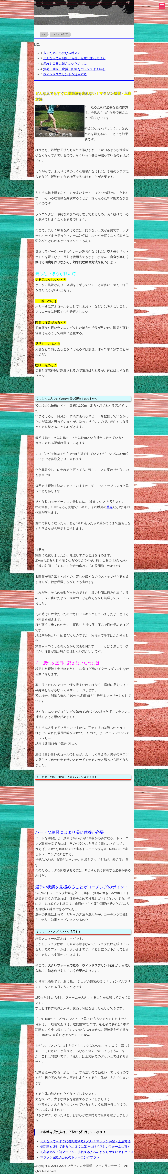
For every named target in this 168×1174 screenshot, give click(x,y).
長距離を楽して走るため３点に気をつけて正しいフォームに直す (85, 1146)
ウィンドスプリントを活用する (65, 74)
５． (39, 931)
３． (39, 663)
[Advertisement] (83, 804)
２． (39, 398)
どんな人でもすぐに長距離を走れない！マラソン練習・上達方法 (85, 1141)
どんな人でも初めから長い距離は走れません (74, 58)
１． (87, 107)
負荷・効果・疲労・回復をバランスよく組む (74, 69)
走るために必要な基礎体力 (62, 53)
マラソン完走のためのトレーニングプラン (69, 1157)
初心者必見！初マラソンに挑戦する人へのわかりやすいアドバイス (87, 1152)
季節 (109, 507)
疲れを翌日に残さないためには (65, 63)
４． (39, 777)
